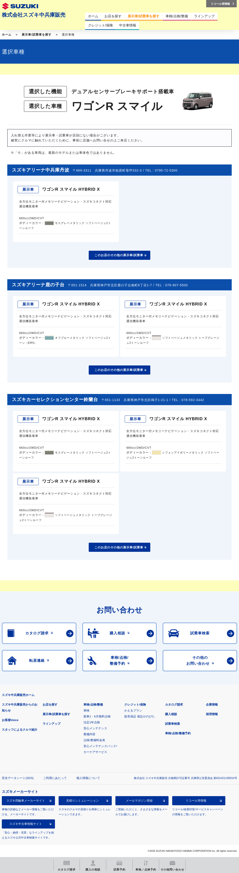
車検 (86, 710)
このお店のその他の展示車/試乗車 (118, 255)
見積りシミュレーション (82, 800)
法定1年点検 (91, 722)
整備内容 (89, 734)
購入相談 (171, 714)
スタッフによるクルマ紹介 (19, 729)
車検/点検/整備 (93, 704)
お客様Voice (10, 720)
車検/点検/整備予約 (177, 733)
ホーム (6, 34)
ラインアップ (51, 723)
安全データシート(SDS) (18, 778)
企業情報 (212, 704)
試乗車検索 (172, 723)
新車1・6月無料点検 (96, 716)
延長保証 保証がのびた (139, 716)
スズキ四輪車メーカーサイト (25, 800)
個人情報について (88, 778)
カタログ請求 (174, 704)
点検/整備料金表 (94, 740)
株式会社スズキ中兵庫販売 (33, 15)
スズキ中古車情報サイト (25, 824)
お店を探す (50, 704)
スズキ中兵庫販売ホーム (18, 695)
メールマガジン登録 (139, 800)
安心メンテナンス (95, 728)
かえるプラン (133, 710)
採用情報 (212, 714)
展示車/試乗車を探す (37, 34)
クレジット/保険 (135, 704)
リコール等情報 (196, 800)
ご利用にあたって (55, 778)
